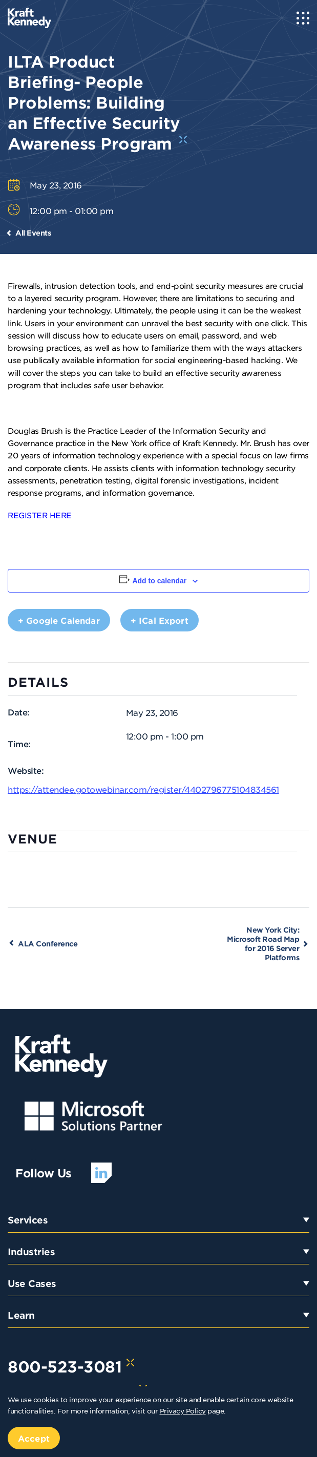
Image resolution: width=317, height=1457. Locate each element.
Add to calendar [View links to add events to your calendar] (159, 581)
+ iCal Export (159, 620)
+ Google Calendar (59, 620)
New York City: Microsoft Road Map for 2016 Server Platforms (263, 943)
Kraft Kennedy (209, 443)
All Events (33, 232)
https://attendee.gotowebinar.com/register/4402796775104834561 (143, 789)
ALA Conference (47, 943)
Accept (34, 1438)
